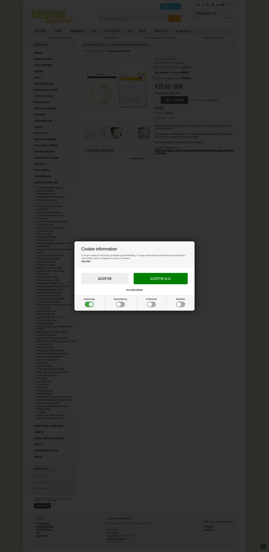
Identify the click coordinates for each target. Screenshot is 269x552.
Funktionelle (151, 302)
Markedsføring (120, 302)
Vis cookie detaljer (134, 290)
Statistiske (180, 302)
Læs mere (86, 261)
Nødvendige (89, 302)
